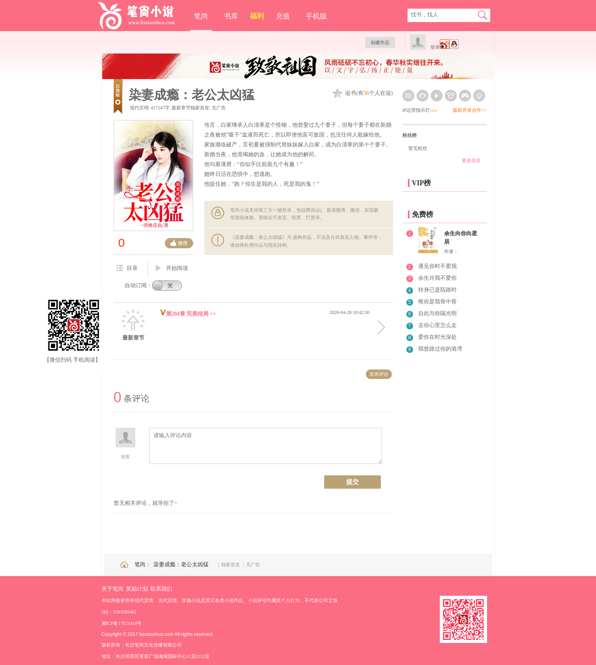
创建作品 (380, 42)
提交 (352, 481)
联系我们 (161, 589)
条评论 (131, 398)
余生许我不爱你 (437, 278)
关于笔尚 (112, 589)
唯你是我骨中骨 (437, 302)
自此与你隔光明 (437, 313)
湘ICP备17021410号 (121, 623)
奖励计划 (137, 589)
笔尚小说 (141, 16)
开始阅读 (172, 268)
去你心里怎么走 (437, 325)
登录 (435, 47)
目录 (127, 268)
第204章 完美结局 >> (187, 314)
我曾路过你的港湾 (440, 349)
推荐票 (179, 243)
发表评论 (378, 374)
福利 (257, 16)
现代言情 (139, 108)
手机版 (316, 16)
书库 (231, 16)
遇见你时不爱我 (437, 266)
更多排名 (471, 160)
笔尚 (201, 16)
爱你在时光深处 (437, 337)
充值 (283, 16)
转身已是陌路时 (437, 290)
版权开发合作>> (470, 110)
